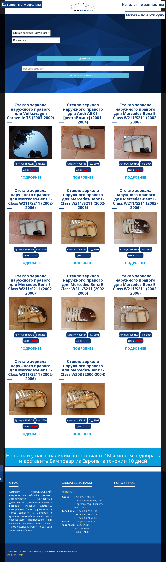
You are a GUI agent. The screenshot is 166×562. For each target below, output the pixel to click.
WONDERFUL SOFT (15, 555)
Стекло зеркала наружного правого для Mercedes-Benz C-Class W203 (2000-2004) (83, 368)
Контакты (67, 491)
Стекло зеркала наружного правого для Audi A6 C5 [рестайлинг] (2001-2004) (83, 113)
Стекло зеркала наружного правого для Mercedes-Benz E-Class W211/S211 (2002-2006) (135, 113)
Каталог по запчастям (143, 4)
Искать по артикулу (145, 15)
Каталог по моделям (21, 4)
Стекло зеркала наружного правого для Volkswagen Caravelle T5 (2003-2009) (30, 111)
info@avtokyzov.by (85, 521)
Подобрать (83, 58)
